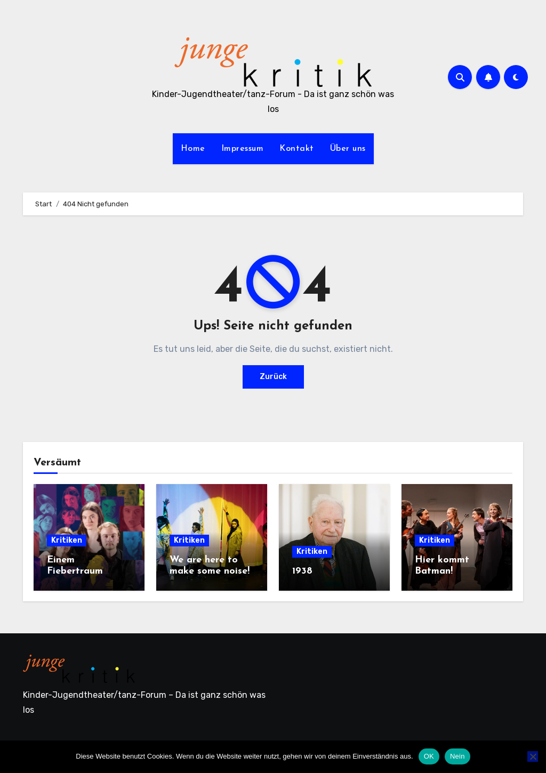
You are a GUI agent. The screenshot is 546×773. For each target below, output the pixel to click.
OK (429, 756)
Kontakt (296, 148)
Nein (457, 756)
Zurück (273, 376)
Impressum (242, 148)
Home (193, 148)
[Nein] (532, 756)
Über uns (348, 148)
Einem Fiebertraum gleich (75, 571)
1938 (302, 571)
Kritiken (66, 540)
